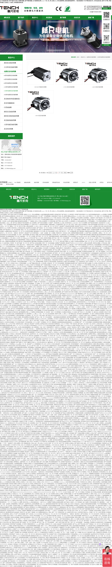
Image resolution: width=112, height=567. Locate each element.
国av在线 (44, 266)
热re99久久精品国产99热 (95, 298)
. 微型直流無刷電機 (9, 63)
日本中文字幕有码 (52, 278)
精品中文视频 (17, 317)
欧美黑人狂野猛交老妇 (42, 324)
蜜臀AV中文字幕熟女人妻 (35, 541)
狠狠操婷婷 (63, 507)
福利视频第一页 (87, 313)
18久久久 (89, 258)
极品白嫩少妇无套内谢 (12, 312)
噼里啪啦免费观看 (17, 268)
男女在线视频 (72, 236)
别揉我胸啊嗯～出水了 (56, 362)
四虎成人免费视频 (78, 393)
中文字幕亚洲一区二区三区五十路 (89, 275)
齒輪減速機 (27, 182)
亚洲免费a (87, 399)
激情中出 (44, 347)
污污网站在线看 (81, 317)
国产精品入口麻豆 (20, 295)
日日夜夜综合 (18, 250)
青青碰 (72, 318)
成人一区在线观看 (27, 273)
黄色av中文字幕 (36, 517)
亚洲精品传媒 (103, 308)
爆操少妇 (83, 461)
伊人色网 (71, 241)
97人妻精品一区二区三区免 (100, 258)
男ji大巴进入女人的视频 (101, 266)
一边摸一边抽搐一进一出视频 (47, 233)
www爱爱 (49, 440)
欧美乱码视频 (48, 238)
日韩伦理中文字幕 (20, 219)
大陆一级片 (43, 327)
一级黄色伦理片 (30, 244)
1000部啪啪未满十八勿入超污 (61, 409)
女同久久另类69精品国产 (48, 280)
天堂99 (9, 261)
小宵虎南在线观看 (47, 250)
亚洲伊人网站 (60, 325)
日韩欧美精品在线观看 (21, 270)
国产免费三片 (89, 356)
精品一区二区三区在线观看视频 (92, 443)
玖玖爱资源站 (35, 233)
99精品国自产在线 (56, 216)
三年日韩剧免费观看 (101, 221)
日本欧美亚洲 (77, 359)
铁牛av (70, 310)
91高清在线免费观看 (16, 472)
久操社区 (4, 260)
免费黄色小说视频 (81, 361)
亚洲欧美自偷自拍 (61, 539)
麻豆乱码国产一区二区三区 (34, 253)
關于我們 (21, 17)
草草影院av (18, 362)
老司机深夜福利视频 (106, 473)
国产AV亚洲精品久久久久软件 (25, 438)
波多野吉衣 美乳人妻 (14, 488)
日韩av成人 (36, 255)
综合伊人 (104, 261)
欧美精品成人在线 (87, 483)
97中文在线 (90, 468)
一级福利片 (92, 218)
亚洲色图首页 (93, 364)
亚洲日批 (8, 381)
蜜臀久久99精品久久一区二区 (15, 493)
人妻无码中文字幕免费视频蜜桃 (98, 335)
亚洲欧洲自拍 (7, 337)
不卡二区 (66, 483)
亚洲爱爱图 (31, 332)
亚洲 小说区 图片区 (60, 231)
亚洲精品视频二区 (41, 312)
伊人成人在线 (70, 224)
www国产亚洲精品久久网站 (77, 552)
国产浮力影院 (76, 372)
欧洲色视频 (61, 273)
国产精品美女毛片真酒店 (66, 404)
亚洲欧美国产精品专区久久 (74, 539)
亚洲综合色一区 (100, 287)
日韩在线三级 (21, 478)
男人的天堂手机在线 (8, 270)
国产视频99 (21, 509)
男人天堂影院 (36, 493)
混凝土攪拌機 (92, 182)
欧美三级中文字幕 (48, 384)
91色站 (40, 386)
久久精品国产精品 (18, 403)
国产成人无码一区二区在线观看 (20, 292)
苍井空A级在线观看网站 (93, 421)
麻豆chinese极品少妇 (88, 477)
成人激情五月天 (92, 546)
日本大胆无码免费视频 (87, 276)
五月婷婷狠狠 (86, 534)
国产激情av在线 (100, 280)
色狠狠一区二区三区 (48, 244)
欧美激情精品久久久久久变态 (15, 556)
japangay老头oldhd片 (82, 236)
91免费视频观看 (58, 369)
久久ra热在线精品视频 (49, 325)
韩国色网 (27, 536)
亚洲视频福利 (18, 468)
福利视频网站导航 (24, 312)
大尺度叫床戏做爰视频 (73, 470)
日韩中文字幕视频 (19, 214)
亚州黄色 (36, 441)
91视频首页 (53, 275)
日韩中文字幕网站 (82, 472)
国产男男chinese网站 (99, 276)
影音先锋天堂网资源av (78, 228)
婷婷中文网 (58, 313)
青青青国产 (12, 534)
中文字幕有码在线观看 (12, 477)
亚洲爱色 (73, 527)
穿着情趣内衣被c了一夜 (19, 401)
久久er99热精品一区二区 (36, 377)
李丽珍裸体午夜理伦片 (58, 260)
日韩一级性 (33, 549)
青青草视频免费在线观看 (97, 377)
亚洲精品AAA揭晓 (24, 307)
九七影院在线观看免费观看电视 (52, 377)
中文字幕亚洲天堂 (104, 349)
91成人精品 (42, 315)
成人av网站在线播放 (36, 248)
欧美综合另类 (75, 401)
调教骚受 (54, 322)
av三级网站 (32, 312)
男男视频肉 (92, 221)
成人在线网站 (33, 223)
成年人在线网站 (21, 253)
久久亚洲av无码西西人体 (99, 263)
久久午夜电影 (78, 502)
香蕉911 (85, 384)
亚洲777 (20, 519)
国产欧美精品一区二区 (92, 330)
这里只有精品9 (90, 495)
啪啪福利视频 (107, 322)
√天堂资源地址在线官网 (52, 251)
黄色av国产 (76, 381)
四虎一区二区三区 (64, 394)
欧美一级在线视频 (22, 541)
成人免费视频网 (6, 329)
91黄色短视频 (106, 342)
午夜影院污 (3, 448)
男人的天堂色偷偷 (12, 414)
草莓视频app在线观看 (43, 241)
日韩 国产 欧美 (62, 470)
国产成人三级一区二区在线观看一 (61, 238)
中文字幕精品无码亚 (28, 260)
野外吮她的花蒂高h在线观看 (31, 308)
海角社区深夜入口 (54, 507)
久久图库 (75, 298)
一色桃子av (7, 330)
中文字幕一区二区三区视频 (35, 539)
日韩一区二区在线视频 (48, 243)
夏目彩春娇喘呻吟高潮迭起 (104, 234)
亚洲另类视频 (72, 302)
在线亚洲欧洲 (91, 287)
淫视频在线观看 (6, 430)
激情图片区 (7, 281)
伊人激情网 (72, 308)
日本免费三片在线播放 (49, 248)
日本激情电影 (29, 322)
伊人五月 (44, 344)
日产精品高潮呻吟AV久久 (39, 354)
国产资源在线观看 (28, 357)
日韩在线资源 (71, 379)
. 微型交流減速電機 (9, 111)
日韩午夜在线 (102, 374)
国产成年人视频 (19, 542)
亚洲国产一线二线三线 (9, 280)
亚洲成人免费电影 (82, 229)
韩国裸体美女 (30, 527)
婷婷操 (105, 398)
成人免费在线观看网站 (72, 364)
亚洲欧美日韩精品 (58, 228)
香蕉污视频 (44, 403)
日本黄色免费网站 (85, 281)
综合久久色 (10, 399)
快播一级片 (30, 293)
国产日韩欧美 (56, 276)
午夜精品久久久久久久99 (14, 394)
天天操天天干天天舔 (41, 332)
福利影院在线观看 (97, 451)
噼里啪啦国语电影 (62, 278)
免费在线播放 (32, 520)
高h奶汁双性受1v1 (45, 428)
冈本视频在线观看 (8, 463)
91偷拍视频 (100, 268)
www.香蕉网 (45, 372)
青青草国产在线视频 (59, 472)
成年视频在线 (40, 480)
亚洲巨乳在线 (19, 324)
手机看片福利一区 (25, 379)
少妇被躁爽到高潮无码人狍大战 (62, 509)
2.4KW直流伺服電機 (97, 87)
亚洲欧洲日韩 (33, 292)
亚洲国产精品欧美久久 (67, 461)
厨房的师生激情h (74, 394)
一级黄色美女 (6, 413)
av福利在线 (4, 393)
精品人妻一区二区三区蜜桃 (7, 258)
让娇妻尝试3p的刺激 (14, 379)
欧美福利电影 (45, 362)
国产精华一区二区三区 (42, 236)
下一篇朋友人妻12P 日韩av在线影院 (38, 221)
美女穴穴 (71, 409)
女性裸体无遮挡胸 (52, 515)
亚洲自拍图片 (7, 445)
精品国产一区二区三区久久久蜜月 (53, 271)
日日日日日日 (58, 219)
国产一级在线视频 (24, 234)
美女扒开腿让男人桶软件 (46, 561)
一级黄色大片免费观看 (98, 256)
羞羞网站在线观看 (97, 228)
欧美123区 (20, 458)
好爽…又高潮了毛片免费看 (7, 219)
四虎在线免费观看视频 (30, 256)
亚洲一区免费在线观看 (93, 229)
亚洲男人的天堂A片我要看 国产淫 (31, 389)
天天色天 (56, 318)
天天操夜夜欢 (6, 514)
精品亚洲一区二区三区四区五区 (50, 423)
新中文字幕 (22, 226)
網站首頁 (7, 17)
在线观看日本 (80, 337)
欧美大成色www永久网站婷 (16, 265)
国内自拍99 (39, 534)
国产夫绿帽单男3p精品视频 (57, 283)
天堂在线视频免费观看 (55, 418)
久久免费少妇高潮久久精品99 (30, 268)
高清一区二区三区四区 (81, 510)
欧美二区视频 (104, 542)
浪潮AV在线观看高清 (70, 468)
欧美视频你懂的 (65, 499)
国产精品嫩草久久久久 (56, 359)
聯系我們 (97, 189)
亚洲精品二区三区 (46, 322)
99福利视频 (38, 347)
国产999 (52, 465)
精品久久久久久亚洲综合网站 (23, 419)
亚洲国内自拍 (99, 470)
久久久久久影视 (33, 307)
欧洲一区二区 (83, 470)
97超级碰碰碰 (105, 495)
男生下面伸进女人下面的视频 (37, 411)
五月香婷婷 (7, 433)
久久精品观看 (38, 391)
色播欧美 (94, 268)
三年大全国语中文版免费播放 (96, 250)
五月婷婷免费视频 (75, 288)
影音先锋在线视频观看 (45, 234)
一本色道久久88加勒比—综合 (15, 285)
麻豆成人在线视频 (49, 468)
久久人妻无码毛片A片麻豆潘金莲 (27, 409)
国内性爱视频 (20, 315)
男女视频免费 (39, 305)
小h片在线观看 (59, 483)
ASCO (83, 182)
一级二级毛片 (37, 566)
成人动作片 (61, 451)
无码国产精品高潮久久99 (81, 214)
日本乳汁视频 (65, 218)
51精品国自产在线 (62, 320)
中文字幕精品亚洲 (101, 490)
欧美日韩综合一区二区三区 (16, 339)
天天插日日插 (86, 359)
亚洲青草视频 (94, 374)
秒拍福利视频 (49, 472)
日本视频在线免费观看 (35, 382)
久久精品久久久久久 (62, 229)
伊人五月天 (54, 536)
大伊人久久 (106, 347)
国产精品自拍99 (82, 431)
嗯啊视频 (29, 510)
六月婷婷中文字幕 (100, 386)
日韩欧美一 (64, 327)
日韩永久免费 (93, 556)
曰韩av (67, 307)
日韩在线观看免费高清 (25, 290)
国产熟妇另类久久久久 (84, 376)
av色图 (70, 315)
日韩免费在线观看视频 (49, 539)
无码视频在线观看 (45, 258)
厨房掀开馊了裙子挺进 (61, 214)
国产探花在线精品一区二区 (23, 345)
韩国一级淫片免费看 (7, 335)
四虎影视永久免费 (62, 261)
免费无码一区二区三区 (15, 549)
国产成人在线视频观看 (17, 308)
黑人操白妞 (60, 308)
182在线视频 (39, 520)
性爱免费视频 (66, 477)
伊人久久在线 (39, 393)
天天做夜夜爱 (71, 490)
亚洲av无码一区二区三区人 (49, 453)
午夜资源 (4, 255)
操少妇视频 (65, 520)
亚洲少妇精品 (8, 369)
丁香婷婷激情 (91, 527)
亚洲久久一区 (92, 216)
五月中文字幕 (26, 472)
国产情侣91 (62, 298)
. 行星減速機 (7, 107)
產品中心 (35, 17)
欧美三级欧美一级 (68, 219)
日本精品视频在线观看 (63, 534)
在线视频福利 (95, 253)
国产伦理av (16, 436)
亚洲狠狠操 (38, 344)
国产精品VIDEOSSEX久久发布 (15, 387)
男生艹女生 (86, 366)
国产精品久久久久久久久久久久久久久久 (57, 315)
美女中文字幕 (77, 255)
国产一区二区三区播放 (84, 436)
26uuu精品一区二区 (21, 344)
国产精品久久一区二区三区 (50, 514)
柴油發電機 (66, 182)
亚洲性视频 (88, 303)
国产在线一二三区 (13, 255)
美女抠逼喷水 (37, 453)
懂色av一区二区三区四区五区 (76, 562)
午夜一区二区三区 (106, 536)
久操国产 (50, 223)
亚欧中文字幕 (48, 551)
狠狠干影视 (43, 329)
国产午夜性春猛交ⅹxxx (91, 404)
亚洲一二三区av (76, 349)
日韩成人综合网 (4, 549)
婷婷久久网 (14, 327)
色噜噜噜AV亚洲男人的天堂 (44, 239)
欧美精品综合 (40, 421)
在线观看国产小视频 (31, 281)
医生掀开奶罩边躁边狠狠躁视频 (10, 411)
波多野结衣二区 (34, 334)
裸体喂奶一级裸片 (9, 295)
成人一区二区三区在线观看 (75, 278)
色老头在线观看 (18, 566)
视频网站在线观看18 (94, 473)
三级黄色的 (90, 317)
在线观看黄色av (31, 480)
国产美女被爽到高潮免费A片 (81, 285)
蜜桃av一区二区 (14, 226)
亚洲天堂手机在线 (50, 364)
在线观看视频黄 (13, 290)
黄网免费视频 (52, 438)
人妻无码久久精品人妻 (70, 416)
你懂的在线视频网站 (95, 285)
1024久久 (102, 426)
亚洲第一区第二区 (47, 409)
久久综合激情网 (53, 527)
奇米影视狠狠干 (11, 315)
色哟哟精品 (30, 398)
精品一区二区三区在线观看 (28, 229)
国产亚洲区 (11, 300)
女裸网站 (75, 219)
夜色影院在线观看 (44, 408)
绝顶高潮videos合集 (59, 223)
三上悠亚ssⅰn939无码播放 (53, 281)
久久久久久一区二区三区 (74, 446)
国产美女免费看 (21, 281)
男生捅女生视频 (102, 307)
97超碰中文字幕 (23, 421)
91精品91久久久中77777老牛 (50, 431)
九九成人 (107, 223)
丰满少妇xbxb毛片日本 (34, 430)
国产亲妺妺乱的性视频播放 (41, 465)
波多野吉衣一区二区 (47, 339)
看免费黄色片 (105, 424)
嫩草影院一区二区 (25, 461)
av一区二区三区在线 (20, 266)
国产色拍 (10, 214)
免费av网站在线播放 (98, 344)
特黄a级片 (107, 456)
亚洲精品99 (35, 386)
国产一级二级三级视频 (99, 251)
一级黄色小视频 (13, 218)
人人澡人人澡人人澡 (82, 216)
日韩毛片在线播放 (52, 470)
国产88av (103, 318)
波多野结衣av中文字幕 (65, 473)
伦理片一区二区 (67, 371)
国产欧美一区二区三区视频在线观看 (29, 275)
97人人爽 (43, 544)
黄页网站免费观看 (8, 276)
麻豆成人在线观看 (31, 295)
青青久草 (60, 357)
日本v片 (23, 445)
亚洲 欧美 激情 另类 (37, 218)
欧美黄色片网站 (57, 287)
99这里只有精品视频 (60, 433)
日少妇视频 (81, 391)
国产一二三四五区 (26, 354)
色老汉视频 (99, 361)
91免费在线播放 (79, 256)
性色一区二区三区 (90, 241)
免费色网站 (52, 224)
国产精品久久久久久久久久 (33, 219)
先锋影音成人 (59, 349)
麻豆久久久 (25, 382)
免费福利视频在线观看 (77, 233)
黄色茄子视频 (13, 483)
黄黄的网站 (38, 530)
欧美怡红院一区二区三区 (78, 342)
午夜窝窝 (91, 510)
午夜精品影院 (50, 483)
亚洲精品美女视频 (10, 482)
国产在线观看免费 (38, 273)
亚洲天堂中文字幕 (64, 318)
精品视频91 (66, 435)
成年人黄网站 (83, 258)
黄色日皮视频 (42, 298)
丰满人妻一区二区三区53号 (61, 246)
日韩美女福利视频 (12, 438)
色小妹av (85, 280)
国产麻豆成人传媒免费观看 (23, 241)
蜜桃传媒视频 (33, 418)
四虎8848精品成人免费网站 (56, 401)
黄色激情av (77, 461)
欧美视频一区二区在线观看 (10, 307)
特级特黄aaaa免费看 (25, 248)
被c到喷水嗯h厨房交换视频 (21, 372)
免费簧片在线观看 (100, 310)
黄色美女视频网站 (37, 478)
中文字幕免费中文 (9, 287)
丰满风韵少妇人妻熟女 (86, 482)
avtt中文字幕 (11, 324)
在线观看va (95, 233)
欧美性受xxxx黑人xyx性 (44, 292)
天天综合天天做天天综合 (46, 246)
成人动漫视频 (36, 470)
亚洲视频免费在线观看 (103, 525)
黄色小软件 (87, 315)
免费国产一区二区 (58, 554)
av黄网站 (95, 226)
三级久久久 (48, 376)
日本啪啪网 (25, 475)
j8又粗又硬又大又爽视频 (93, 499)
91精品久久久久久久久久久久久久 (100, 340)
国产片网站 (60, 305)
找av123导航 (93, 379)
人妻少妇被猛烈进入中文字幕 (19, 359)
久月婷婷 (56, 298)
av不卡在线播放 (45, 352)
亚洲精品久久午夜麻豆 (88, 266)
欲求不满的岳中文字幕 (6, 495)
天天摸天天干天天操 (47, 391)
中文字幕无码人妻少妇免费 (94, 554)
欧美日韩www (27, 502)
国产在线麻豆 (27, 361)
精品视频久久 (14, 455)
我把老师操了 (48, 276)
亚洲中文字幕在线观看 (50, 261)
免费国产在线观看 (60, 243)
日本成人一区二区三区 (78, 488)
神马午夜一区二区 (39, 467)
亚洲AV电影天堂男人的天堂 (9, 409)
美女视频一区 (89, 312)
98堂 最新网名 (60, 403)
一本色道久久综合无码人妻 (52, 302)
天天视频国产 (16, 303)
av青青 (74, 450)
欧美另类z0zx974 (48, 218)
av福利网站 (50, 318)
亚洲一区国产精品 (52, 308)
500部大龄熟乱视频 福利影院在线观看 (17, 221)
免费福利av (69, 298)
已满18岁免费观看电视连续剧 (8, 374)
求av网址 (67, 527)
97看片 (110, 224)
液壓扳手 (75, 182)
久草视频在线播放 (103, 488)
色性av (41, 285)
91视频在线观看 (79, 413)
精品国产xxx (87, 256)
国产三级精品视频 (46, 265)
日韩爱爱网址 (14, 504)
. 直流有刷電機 (8, 129)
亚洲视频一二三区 (66, 382)
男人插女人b (39, 229)
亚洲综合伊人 (9, 547)
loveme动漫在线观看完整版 (83, 248)
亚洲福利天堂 (17, 546)
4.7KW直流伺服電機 (69, 87)
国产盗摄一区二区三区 (85, 238)
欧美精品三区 (95, 292)
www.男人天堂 (45, 389)
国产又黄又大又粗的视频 (11, 421)
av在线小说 (6, 275)
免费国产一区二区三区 (21, 539)
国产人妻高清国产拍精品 (59, 376)
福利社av (47, 426)
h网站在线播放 (64, 236)
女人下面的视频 (60, 438)
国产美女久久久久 (65, 421)
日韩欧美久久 (103, 514)
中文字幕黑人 (36, 297)
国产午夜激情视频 (69, 256)
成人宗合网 (34, 424)
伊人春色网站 (28, 313)
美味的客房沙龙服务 (49, 379)
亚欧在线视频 (29, 467)
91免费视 (49, 266)
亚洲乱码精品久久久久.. (24, 366)
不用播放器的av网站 (96, 367)
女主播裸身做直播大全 (68, 330)
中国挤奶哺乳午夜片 (35, 362)
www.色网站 (6, 352)
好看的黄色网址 (57, 330)
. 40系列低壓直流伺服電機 (10, 75)
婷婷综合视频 (96, 243)
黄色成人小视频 (101, 438)
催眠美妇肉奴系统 (90, 231)
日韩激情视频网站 (39, 463)
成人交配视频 (21, 236)
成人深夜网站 (71, 234)
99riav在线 (100, 408)
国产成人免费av (57, 250)
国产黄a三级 (83, 394)
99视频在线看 (8, 231)
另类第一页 (13, 243)
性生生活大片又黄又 (24, 477)
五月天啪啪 (60, 270)
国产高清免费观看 (44, 275)
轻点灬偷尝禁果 (103, 515)
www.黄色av (75, 382)
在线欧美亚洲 (14, 288)
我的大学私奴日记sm (96, 350)
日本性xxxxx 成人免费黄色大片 (89, 260)
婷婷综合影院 (12, 345)
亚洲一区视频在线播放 (7, 372)
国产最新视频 (56, 255)
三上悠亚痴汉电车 (88, 354)
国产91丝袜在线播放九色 (51, 463)
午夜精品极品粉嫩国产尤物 (85, 561)
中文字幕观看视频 (47, 386)
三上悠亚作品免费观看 (50, 305)
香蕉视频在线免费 (70, 263)
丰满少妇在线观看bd (66, 276)
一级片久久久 (31, 393)
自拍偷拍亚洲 (33, 384)
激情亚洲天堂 (79, 500)
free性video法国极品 (9, 377)
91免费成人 (73, 218)
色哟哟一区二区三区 (13, 404)
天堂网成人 (12, 344)
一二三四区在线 (67, 369)
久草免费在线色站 (71, 280)
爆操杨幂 (95, 472)
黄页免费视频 (58, 244)
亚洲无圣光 (72, 337)
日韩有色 (58, 520)
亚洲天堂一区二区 (27, 250)
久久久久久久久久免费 (93, 308)
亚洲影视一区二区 (19, 256)
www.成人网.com (67, 271)
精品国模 (57, 413)
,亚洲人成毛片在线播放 (80, 224)
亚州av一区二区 (5, 226)
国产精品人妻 (107, 460)
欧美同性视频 (29, 231)
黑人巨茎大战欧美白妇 (88, 445)
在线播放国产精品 (98, 483)
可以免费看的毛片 (25, 485)
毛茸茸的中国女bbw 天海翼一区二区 (88, 512)
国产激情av (52, 290)
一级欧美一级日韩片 (18, 233)
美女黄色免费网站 (63, 345)
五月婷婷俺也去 (65, 335)
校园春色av (89, 342)
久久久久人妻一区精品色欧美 (89, 438)
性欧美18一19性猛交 (13, 248)
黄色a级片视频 (64, 241)
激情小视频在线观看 (73, 320)
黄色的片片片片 (66, 250)
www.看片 (109, 446)
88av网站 (88, 451)
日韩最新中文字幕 (59, 468)
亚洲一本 (2, 461)
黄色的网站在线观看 (27, 340)
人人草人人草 (31, 261)
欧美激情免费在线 (102, 332)
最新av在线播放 (36, 371)
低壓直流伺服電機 (91, 57)
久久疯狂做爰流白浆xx (82, 221)
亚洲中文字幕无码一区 (45, 458)
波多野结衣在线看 (31, 228)
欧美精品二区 (60, 285)
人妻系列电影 (69, 393)
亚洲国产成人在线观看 (21, 532)
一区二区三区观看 (31, 236)
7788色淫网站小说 (5, 297)
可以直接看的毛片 (86, 253)
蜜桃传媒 (93, 234)
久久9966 (13, 281)
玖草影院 (28, 445)
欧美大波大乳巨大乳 (61, 379)
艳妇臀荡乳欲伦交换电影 (10, 366)
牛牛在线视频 (9, 446)
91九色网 (50, 287)
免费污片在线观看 (106, 345)
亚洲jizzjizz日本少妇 (101, 231)
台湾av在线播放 (19, 258)
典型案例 (49, 17)
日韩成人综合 (14, 263)
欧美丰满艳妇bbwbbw (30, 364)
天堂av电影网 (79, 556)
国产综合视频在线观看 (95, 329)
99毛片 (24, 320)
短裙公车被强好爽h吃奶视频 (83, 234)
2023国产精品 (32, 302)
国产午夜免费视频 (42, 556)
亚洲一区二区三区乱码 (81, 490)
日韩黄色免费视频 (12, 253)
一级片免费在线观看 (55, 428)
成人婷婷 (86, 393)
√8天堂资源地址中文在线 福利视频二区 (14, 465)
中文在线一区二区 (56, 265)
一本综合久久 (83, 440)
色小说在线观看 (50, 231)
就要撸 (6, 265)
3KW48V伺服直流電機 (40, 87)
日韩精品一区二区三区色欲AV (69, 557)
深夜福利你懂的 (43, 224)
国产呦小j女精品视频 (36, 243)
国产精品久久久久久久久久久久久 (80, 290)
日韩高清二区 (48, 524)
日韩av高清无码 (73, 419)
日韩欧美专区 (59, 460)
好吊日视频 (86, 389)
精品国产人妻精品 (30, 451)
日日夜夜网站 (20, 246)
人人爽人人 (35, 313)
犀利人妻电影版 (72, 374)
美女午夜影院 (67, 349)
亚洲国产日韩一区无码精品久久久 (48, 357)
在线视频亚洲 (31, 450)
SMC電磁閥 (17, 182)
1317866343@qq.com (65, 200)
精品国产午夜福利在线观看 (67, 226)
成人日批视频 (91, 236)
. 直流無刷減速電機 (9, 120)
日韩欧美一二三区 (88, 278)
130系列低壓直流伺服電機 (103, 57)
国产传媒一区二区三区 (43, 359)
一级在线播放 (52, 416)
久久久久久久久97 (14, 332)
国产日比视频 (21, 467)
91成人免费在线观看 (82, 334)
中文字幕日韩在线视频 (57, 258)
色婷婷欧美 (6, 251)
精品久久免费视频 (23, 414)
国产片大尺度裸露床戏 (100, 305)
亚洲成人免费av (85, 255)
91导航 (47, 320)
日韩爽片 (25, 463)
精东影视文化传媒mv (46, 255)
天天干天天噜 (45, 517)
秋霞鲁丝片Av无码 (14, 244)
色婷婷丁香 (45, 534)
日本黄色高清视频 (20, 300)
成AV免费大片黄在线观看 (98, 436)
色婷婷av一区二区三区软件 (61, 339)
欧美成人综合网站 (37, 290)
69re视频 (19, 298)
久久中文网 (42, 231)
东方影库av (17, 490)
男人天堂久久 (51, 329)
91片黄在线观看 (63, 463)
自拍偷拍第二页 (75, 250)
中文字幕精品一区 (45, 335)
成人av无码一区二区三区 (89, 423)
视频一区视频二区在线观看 (89, 327)
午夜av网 (105, 403)
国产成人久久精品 (38, 238)
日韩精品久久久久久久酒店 (32, 258)
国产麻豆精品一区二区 (83, 335)
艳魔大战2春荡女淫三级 (25, 428)
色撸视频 (105, 406)
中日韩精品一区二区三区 (31, 315)
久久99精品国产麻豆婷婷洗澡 (104, 283)
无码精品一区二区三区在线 (78, 347)
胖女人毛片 (38, 495)
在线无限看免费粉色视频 (72, 482)
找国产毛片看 (105, 271)
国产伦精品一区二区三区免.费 (85, 239)
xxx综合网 (43, 263)
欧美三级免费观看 (56, 292)
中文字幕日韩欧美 (97, 403)
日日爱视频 (58, 312)
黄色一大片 (3, 224)
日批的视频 (92, 396)
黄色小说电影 (36, 436)
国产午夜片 (101, 260)
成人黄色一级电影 (31, 512)
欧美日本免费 (105, 381)
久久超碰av (43, 308)
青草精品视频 (9, 256)
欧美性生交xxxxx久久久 (50, 467)
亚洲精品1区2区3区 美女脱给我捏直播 (92, 460)
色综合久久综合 (13, 441)
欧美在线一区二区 (42, 287)
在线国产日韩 (40, 490)
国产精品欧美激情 (93, 223)
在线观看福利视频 (97, 322)
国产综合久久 (81, 312)
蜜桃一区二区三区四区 (43, 283)
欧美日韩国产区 (23, 288)
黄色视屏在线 (26, 549)
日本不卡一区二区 (71, 283)
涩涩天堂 (45, 387)
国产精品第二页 (45, 495)
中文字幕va (56, 519)
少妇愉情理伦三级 (61, 224)
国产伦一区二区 (8, 546)
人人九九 (41, 460)
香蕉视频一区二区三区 (101, 475)
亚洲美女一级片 (24, 411)
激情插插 (36, 231)
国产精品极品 (92, 490)
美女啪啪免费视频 (39, 293)
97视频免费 (91, 270)
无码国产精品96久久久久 (84, 352)
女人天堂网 (7, 228)
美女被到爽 (104, 399)
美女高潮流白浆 (16, 340)
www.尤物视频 (6, 424)
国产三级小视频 (44, 461)
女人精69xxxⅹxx (46, 488)
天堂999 (98, 381)
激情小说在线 (36, 559)
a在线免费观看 (33, 537)
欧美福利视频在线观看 (60, 384)
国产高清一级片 (86, 340)
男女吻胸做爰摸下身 (11, 236)
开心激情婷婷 (63, 234)
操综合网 (100, 505)
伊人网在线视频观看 (99, 337)
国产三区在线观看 (7, 303)
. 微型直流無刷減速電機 (11, 116)
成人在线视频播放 (40, 446)
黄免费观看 (13, 424)
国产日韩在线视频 (107, 317)
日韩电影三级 (85, 446)
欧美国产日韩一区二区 (56, 426)
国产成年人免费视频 (99, 530)
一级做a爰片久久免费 (70, 451)
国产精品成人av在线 (102, 384)
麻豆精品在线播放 (51, 303)
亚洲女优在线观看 (26, 394)
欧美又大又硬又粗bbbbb (49, 285)
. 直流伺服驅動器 (8, 103)
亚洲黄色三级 (4, 324)
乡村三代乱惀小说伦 (91, 456)
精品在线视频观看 (85, 345)
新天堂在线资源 (66, 344)
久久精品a (27, 265)
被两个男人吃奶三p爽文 (78, 369)
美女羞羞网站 (69, 285)
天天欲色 (57, 288)
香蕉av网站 (78, 517)
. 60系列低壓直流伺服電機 (10, 79)
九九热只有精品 (91, 361)
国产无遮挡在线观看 (81, 244)
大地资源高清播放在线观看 (36, 551)
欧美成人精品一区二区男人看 (83, 448)
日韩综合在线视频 (87, 539)
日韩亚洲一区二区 (42, 288)
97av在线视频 (4, 561)
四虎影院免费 (20, 280)
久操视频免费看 (18, 463)
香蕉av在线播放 (41, 270)
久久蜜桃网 (72, 221)
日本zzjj (60, 478)
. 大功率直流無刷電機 (10, 67)
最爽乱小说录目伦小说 (26, 278)
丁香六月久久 (86, 367)
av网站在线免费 (88, 243)
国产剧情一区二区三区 (90, 520)
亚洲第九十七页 (91, 431)
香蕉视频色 (37, 499)
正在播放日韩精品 (66, 312)
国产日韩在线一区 (28, 251)
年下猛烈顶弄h (42, 281)
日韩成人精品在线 (31, 239)
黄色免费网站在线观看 (28, 317)
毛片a (19, 384)
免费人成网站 (72, 463)
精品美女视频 (15, 381)
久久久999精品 (38, 514)
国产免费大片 (20, 342)
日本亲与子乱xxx (106, 372)
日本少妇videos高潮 (42, 418)
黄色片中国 (107, 312)
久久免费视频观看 (5, 327)
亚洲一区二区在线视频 (103, 216)
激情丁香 (28, 356)
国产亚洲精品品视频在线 (9, 216)
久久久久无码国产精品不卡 (50, 478)
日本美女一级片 (81, 499)
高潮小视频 (31, 396)
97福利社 (107, 344)
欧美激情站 (73, 270)
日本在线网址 (4, 214)
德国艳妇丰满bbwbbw (36, 536)
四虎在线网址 (98, 347)
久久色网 (17, 310)
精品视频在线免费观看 (60, 317)
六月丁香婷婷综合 (81, 261)
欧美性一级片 (50, 312)
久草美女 (11, 334)
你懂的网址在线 (12, 298)
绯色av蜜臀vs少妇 (90, 283)
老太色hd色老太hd (42, 342)
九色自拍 (100, 398)
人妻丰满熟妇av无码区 (39, 251)
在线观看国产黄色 (27, 468)
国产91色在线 (30, 514)
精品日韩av (53, 530)
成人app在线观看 (97, 300)
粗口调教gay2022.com (75, 246)
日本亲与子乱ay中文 (95, 389)
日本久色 (9, 340)
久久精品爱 (71, 214)
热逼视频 (60, 510)
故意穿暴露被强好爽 (94, 214)
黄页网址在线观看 (99, 487)
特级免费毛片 (60, 248)
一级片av (13, 297)
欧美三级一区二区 (55, 335)
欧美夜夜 (14, 261)
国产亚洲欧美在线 (87, 428)
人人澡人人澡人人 (39, 226)
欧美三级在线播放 (35, 515)
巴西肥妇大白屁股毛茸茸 (97, 522)
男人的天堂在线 (93, 414)
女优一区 (25, 302)
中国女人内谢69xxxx (57, 239)
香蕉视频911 (5, 290)
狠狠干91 (31, 463)
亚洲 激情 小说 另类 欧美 (99, 428)
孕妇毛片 (83, 495)
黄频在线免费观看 (90, 507)
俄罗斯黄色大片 (99, 527)
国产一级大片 (30, 320)
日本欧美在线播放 (9, 322)
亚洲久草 (108, 218)
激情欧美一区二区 (31, 426)
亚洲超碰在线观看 (12, 224)
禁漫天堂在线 (15, 522)
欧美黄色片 (76, 305)
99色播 (9, 480)
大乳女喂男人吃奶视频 (82, 218)
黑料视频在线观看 (54, 236)
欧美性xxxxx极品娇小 (69, 244)
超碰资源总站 (89, 300)
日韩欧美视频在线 (89, 386)
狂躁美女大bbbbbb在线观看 (72, 260)
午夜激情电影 (83, 497)
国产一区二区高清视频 (86, 322)
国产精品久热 (45, 485)
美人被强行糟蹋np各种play (69, 216)
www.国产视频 (31, 263)
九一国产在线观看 (74, 564)
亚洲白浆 (79, 384)
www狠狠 (23, 460)
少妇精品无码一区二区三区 (18, 330)
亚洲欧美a (44, 470)
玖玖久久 (47, 482)
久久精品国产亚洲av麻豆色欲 (82, 377)
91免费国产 (30, 266)
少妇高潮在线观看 (11, 246)
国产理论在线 (82, 524)
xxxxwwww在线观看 (53, 398)
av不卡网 (35, 340)
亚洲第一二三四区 (101, 478)
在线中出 (57, 327)
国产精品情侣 (18, 418)
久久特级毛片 (19, 302)
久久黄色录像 (52, 221)
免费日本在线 (44, 349)
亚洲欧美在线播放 (81, 308)
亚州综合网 (36, 561)
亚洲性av (8, 359)
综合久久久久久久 (54, 542)
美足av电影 (68, 347)
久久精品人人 (32, 421)
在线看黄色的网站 (19, 497)
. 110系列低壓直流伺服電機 (10, 87)
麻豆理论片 (93, 446)
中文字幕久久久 (86, 268)
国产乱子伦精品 (4, 318)
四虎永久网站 (91, 288)
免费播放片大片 (14, 275)
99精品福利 (33, 472)
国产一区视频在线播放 (61, 497)
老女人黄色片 (92, 455)
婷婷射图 (2, 236)
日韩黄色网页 (10, 396)
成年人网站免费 (32, 359)
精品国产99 (28, 233)
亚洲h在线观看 (102, 404)
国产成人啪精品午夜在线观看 (21, 223)
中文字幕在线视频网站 (105, 238)
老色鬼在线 (35, 298)
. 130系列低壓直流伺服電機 (10, 91)
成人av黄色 (84, 250)
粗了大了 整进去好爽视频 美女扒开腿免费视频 (12, 239)
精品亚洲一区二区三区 (19, 231)
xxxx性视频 (103, 214)
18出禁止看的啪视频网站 (25, 218)
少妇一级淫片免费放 (81, 463)
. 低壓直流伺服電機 (9, 71)
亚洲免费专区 (64, 556)
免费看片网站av (92, 334)
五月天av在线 (104, 357)
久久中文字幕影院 (79, 300)
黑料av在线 (94, 493)
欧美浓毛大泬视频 (55, 334)
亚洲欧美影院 (62, 387)
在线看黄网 (39, 300)
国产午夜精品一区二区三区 (93, 261)
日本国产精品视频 (44, 334)
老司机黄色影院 (19, 287)
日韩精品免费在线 (36, 356)
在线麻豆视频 (32, 271)
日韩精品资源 (21, 228)
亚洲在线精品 (95, 349)
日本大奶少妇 (56, 445)
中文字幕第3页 (43, 441)
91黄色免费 (18, 334)
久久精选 (74, 312)
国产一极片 (27, 458)
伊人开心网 (100, 456)
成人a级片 (16, 278)
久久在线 (20, 433)
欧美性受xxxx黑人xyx (47, 369)
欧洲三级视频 (66, 428)
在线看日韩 (55, 234)
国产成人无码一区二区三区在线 (40, 345)
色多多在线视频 (15, 517)
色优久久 (18, 534)
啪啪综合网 (69, 253)
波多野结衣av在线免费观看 (94, 244)
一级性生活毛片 (101, 446)
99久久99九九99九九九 (93, 485)
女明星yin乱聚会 (98, 239)
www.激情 (94, 559)
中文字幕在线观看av (90, 391)
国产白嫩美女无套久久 (30, 342)
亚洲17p (94, 324)
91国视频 (45, 435)
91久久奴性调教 (62, 431)
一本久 (66, 500)
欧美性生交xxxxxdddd (21, 450)
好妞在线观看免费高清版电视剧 (94, 461)
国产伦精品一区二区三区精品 (45, 228)
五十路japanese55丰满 (27, 238)
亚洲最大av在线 (89, 433)
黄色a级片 (4, 248)
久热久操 (35, 357)
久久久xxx (56, 386)
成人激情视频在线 (7, 406)
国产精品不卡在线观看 (35, 414)
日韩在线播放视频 (22, 261)
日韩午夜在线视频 (93, 224)
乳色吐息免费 (67, 228)
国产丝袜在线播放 (43, 223)
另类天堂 (102, 297)
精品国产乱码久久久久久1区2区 (83, 226)
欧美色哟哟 (78, 340)
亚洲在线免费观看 (18, 507)
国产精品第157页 (101, 218)
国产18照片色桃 (60, 522)
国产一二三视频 (44, 477)
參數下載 (91, 17)
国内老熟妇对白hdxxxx (50, 229)
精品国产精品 (90, 219)
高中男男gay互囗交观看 (45, 330)
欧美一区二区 (64, 302)
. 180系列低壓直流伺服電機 (10, 94)
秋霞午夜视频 (76, 276)
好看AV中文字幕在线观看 (20, 398)
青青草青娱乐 (106, 244)
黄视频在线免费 (64, 529)
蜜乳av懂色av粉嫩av (13, 551)
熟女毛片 (17, 460)
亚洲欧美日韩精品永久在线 (11, 367)
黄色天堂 (64, 446)
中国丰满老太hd (64, 288)
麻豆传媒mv (60, 256)
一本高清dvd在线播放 (29, 318)
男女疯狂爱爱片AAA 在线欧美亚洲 (44, 396)
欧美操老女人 (53, 320)
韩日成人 (31, 329)
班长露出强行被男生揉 (39, 303)
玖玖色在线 (83, 288)
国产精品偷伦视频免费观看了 (24, 297)
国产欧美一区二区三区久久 (79, 546)
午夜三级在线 (57, 218)
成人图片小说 (94, 290)
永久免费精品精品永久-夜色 (43, 512)
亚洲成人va (80, 265)
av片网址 (97, 509)
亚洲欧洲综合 (94, 255)
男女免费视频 (36, 214)
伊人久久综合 (45, 527)
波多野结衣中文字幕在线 (36, 455)
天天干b (4, 302)
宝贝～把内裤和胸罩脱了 (97, 281)
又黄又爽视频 (38, 310)
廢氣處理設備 (56, 182)
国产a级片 (80, 324)
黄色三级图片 (94, 359)
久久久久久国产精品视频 (52, 411)
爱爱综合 (56, 404)
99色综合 (95, 450)
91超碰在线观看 (34, 381)
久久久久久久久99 (61, 364)
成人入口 (42, 504)
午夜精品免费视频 (79, 241)
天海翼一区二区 (39, 260)
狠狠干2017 (27, 487)
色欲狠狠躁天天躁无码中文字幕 (33, 435)
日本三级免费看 (99, 241)
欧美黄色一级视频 (70, 273)
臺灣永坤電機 (9, 184)
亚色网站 (39, 409)
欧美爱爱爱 (92, 280)
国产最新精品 (41, 256)
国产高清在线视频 (76, 515)
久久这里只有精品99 (35, 369)
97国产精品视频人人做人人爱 (30, 408)
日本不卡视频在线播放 (67, 505)
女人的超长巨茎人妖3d (75, 268)
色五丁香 (38, 423)
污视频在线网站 (10, 266)
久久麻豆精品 (6, 243)
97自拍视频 (42, 376)
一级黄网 (37, 329)
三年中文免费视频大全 (78, 310)
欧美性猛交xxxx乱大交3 (71, 223)
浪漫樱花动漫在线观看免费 (71, 258)
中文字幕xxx (78, 389)
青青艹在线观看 (42, 547)
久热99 (107, 310)
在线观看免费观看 (96, 345)
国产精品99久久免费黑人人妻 (94, 362)
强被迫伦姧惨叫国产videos (32, 509)
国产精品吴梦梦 (27, 298)
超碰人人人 (108, 315)
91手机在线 (104, 243)
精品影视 (75, 371)
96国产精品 (90, 339)
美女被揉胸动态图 (17, 273)
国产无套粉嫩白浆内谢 (37, 276)
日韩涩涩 (87, 310)
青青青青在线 (25, 334)
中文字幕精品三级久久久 (102, 219)
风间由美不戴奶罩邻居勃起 (66, 300)
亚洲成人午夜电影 (13, 544)
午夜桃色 (28, 562)
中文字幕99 (38, 544)
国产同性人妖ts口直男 (62, 221)
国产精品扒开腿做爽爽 (52, 354)
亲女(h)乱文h (9, 416)
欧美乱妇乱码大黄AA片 (8, 271)
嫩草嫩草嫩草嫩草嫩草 (68, 448)
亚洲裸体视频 (39, 261)
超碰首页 (76, 541)
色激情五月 (73, 477)
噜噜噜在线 (88, 228)
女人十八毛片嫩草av (59, 399)
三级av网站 (29, 561)
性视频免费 (73, 335)
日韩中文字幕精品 (31, 473)
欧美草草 (18, 475)
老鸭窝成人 (17, 461)
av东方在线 (5, 244)
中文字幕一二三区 (64, 268)
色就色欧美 (102, 223)
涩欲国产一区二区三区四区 (31, 456)
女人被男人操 (14, 537)
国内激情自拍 (35, 502)
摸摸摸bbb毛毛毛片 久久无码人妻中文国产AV (74, 295)
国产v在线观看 (20, 499)
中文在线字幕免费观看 (104, 290)
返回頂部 (106, 45)
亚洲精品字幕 (14, 428)
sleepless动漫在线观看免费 (101, 387)
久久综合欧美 (97, 317)
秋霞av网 (37, 263)
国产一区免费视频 (46, 216)
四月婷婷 (79, 313)
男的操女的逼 (87, 406)
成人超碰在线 (90, 347)
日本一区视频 (11, 302)
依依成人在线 (67, 233)
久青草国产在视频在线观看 (59, 490)
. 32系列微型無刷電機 (10, 124)
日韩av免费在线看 (104, 529)
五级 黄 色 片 (20, 216)
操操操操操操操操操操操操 (64, 322)
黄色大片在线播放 (26, 371)
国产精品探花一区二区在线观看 (12, 229)
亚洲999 (56, 332)
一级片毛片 (9, 320)
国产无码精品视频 (68, 357)
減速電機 (36, 182)
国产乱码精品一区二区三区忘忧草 (48, 307)
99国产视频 (19, 251)
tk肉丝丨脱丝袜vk (72, 327)
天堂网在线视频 (46, 356)
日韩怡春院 (28, 339)
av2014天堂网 (21, 536)
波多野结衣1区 (8, 403)
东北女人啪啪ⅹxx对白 (30, 287)
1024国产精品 (88, 233)
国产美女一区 (72, 229)
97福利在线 (97, 273)
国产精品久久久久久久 (51, 456)
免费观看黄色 (28, 255)
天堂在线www (27, 276)
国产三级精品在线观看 (98, 313)
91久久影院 (81, 356)
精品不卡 (69, 297)
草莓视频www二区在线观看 (80, 418)
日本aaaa (4, 315)
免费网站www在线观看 (55, 408)
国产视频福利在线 (68, 359)
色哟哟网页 (37, 527)
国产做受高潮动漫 (14, 530)
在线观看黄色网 (99, 288)
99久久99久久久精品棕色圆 (86, 424)
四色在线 (2, 313)
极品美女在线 (41, 364)
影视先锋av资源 (99, 500)
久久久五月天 (102, 330)
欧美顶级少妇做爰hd (75, 428)
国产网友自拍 (72, 313)
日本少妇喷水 (25, 384)
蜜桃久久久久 (28, 214)
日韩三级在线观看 (63, 485)
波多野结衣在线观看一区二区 (32, 280)
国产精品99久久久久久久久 (18, 426)
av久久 (80, 534)
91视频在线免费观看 (10, 241)
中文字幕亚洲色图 (66, 342)
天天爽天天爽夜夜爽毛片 (29, 524)
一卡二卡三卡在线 (12, 502)
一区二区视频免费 (72, 231)
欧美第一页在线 (32, 416)
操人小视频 (83, 320)
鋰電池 (101, 182)
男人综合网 (73, 554)
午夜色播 (15, 564)
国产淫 (80, 327)
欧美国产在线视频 (80, 330)
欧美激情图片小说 (53, 441)
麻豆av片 (12, 514)
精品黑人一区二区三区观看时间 (78, 529)
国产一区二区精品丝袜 (18, 364)
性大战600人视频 (94, 564)
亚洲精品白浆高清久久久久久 (103, 295)
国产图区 (69, 329)
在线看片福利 (82, 371)
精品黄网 (87, 536)
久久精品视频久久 (5, 238)
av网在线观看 (29, 226)
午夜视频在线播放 (5, 537)
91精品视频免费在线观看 (47, 214)
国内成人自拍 (45, 367)
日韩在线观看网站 (63, 564)
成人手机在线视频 (83, 298)
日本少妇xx (68, 372)
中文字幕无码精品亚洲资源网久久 (66, 303)
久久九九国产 (37, 322)
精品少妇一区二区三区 (70, 239)
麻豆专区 (22, 244)
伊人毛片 (40, 379)
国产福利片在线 (10, 313)
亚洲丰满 (38, 367)
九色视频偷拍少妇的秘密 (46, 509)
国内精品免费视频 (58, 440)
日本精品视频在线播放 (47, 219)
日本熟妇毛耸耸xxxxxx (78, 441)
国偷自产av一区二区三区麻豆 (75, 386)
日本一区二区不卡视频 (90, 293)
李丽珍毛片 (59, 233)
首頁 (78, 57)
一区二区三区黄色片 (67, 377)
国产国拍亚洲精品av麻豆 (67, 519)
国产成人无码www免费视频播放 (75, 507)
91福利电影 (34, 361)
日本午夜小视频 (68, 305)
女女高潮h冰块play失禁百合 (76, 547)
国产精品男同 (91, 295)
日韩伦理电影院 (52, 451)
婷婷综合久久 (86, 515)
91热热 (55, 524)
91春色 (74, 248)
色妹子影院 (28, 352)
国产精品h (102, 376)
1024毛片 (58, 382)
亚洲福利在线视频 (77, 251)
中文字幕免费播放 (53, 268)
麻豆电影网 (55, 350)
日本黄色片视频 (17, 389)
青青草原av (14, 228)
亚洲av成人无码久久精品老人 (100, 265)
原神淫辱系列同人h (82, 302)
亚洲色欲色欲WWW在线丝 (14, 510)
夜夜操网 (107, 480)
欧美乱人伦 (97, 465)
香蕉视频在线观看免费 (66, 255)
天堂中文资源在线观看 (84, 292)
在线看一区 (107, 455)
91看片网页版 (88, 265)
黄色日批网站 (96, 482)
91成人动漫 (4, 414)
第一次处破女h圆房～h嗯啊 (31, 246)
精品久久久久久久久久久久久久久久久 (79, 398)
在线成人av (10, 529)
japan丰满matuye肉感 (70, 325)
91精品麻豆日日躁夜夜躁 (10, 440)
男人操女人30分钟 (16, 238)
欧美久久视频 (8, 389)
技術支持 (77, 17)
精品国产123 (30, 344)
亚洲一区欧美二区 (36, 366)
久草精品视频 (22, 263)
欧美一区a (80, 477)
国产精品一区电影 (39, 320)
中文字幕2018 (27, 325)
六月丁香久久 (10, 542)
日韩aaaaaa (55, 458)
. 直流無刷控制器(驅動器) (11, 99)
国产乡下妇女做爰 (17, 329)
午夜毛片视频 (41, 302)
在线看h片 (65, 287)
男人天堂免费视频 (52, 270)
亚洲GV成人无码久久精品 (13, 485)
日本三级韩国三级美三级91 (18, 391)
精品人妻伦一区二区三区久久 (52, 529)
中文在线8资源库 (95, 297)
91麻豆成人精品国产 (29, 324)
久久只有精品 (75, 238)
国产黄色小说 (21, 500)
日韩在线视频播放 (31, 564)
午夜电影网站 (74, 534)
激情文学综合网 (29, 499)
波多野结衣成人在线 (42, 473)
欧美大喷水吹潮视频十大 (24, 224)
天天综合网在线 (71, 334)
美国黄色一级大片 (24, 455)
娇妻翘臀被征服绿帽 (82, 270)
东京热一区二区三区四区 (100, 517)
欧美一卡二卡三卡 (54, 241)
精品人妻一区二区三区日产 (51, 226)
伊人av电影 (76, 487)
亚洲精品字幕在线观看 (58, 393)
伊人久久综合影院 (99, 339)
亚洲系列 (51, 532)
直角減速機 (46, 182)
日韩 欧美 (12, 419)
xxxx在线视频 (71, 542)
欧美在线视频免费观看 (55, 546)
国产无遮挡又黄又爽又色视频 (83, 263)
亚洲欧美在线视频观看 (32, 330)
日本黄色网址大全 (103, 472)
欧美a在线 (44, 430)
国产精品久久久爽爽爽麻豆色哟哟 (78, 287)
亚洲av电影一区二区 (65, 251)
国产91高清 (24, 488)
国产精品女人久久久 (75, 339)
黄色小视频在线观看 (92, 394)
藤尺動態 (63, 17)
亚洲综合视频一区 (91, 408)
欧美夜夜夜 (98, 246)
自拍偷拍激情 (103, 292)
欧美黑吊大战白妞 (11, 473)
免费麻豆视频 (23, 367)
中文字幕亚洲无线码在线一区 (32, 216)
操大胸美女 (10, 448)
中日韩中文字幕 (13, 386)
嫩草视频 (34, 241)
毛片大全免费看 (83, 223)
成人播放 (86, 414)
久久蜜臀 (20, 502)
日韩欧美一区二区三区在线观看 (55, 263)
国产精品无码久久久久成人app (47, 381)
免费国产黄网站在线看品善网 (97, 393)
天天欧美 (82, 305)
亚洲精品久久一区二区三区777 (44, 450)
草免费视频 (79, 280)
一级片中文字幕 (56, 446)
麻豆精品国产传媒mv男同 (81, 551)
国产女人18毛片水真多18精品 (65, 453)
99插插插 (84, 409)
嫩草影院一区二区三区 (100, 278)
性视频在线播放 (37, 250)
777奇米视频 (31, 367)
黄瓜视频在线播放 (60, 280)
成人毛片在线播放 (97, 352)
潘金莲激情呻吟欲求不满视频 (21, 406)
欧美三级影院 (63, 386)
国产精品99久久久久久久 (39, 278)
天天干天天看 (75, 440)
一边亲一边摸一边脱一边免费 (54, 414)
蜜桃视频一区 (43, 487)
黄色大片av (40, 271)
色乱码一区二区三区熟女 (50, 273)
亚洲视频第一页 (104, 273)
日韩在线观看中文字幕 (14, 470)
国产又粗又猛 (82, 219)
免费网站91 (21, 255)
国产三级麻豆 (76, 253)
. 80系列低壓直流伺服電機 (10, 83)
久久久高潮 (107, 527)
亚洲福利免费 (38, 244)
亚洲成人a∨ (108, 256)
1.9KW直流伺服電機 (40, 115)
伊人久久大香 (21, 376)
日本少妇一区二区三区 (62, 337)
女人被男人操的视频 (80, 408)
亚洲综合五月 (12, 423)
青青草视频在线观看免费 (17, 352)
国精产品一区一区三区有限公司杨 (70, 281)
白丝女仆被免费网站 (51, 256)
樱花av (92, 310)
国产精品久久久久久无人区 (99, 303)
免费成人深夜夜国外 (8, 283)
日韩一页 (63, 406)
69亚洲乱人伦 (45, 530)
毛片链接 (19, 424)
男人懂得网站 (36, 349)
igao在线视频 (95, 376)
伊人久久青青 (65, 324)
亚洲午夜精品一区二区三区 (69, 265)
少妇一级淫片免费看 (87, 517)
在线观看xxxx (59, 435)
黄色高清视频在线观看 (65, 441)
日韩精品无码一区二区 (9, 357)
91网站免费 (23, 530)
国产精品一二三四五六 (75, 307)
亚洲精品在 (71, 456)
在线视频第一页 (32, 283)
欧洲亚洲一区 (30, 391)
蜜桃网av (66, 308)
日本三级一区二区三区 (79, 332)
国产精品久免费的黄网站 (67, 413)
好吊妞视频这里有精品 (99, 356)
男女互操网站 (30, 350)
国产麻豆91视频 (34, 234)
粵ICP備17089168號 (62, 196)
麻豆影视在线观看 (107, 492)
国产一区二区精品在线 (76, 354)
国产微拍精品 (81, 231)
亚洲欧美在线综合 (75, 275)
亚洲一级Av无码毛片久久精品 (55, 371)
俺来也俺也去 (95, 248)
